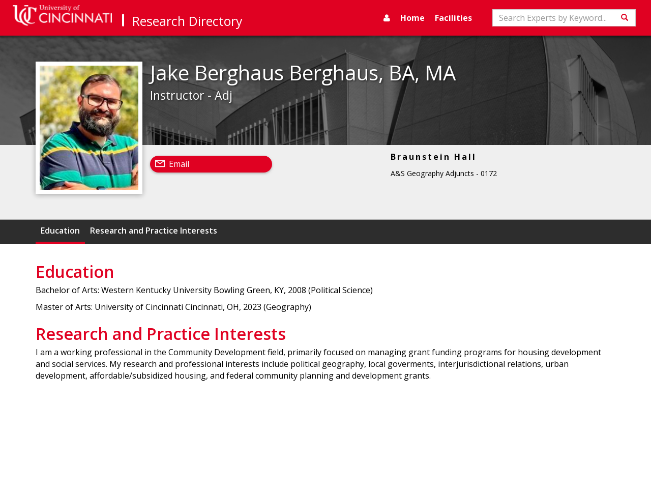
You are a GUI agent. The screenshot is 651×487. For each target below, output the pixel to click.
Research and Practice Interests (153, 230)
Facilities (453, 17)
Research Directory (187, 21)
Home (412, 17)
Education (60, 230)
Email (179, 163)
